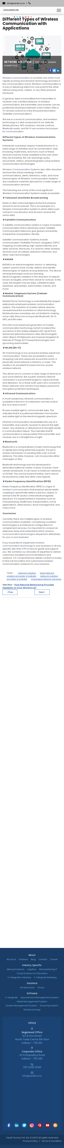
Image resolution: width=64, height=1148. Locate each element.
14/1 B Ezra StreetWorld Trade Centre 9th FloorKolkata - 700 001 (32, 1038)
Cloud (40, 987)
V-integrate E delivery (19, 977)
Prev (10, 592)
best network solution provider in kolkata (30, 574)
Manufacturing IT (48, 969)
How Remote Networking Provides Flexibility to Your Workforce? (28, 586)
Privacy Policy (30, 1141)
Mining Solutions (15, 969)
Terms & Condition (51, 1141)
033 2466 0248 (32, 1067)
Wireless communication (16, 77)
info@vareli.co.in (16, 3)
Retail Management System (32, 1001)
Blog (33, 959)
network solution (27, 573)
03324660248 (11, 10)
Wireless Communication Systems (21, 169)
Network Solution (17, 62)
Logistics (31, 969)
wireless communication (16, 489)
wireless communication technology (23, 544)
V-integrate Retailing (45, 977)
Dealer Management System (21, 1005)
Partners (23, 959)
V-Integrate (11, 997)
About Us (11, 959)
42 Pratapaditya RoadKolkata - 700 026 (32, 1055)
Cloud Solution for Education (32, 973)
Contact (42, 959)
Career (54, 959)
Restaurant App (32, 1009)
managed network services (46, 579)
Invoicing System (49, 1005)
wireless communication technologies (28, 532)
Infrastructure (27, 987)
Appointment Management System (40, 997)
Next (42, 592)
